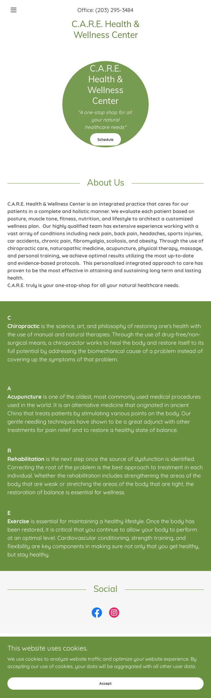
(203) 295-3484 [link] (114, 10)
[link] (105, 29)
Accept (105, 683)
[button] (22, 10)
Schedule (105, 139)
